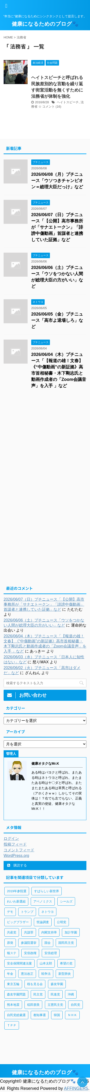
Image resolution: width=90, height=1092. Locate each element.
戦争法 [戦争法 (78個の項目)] (46, 974)
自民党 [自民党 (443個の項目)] (75, 1005)
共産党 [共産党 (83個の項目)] (11, 932)
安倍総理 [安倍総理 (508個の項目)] (50, 953)
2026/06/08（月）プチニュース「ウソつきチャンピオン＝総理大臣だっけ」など (57, 180)
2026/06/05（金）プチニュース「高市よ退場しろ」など (57, 320)
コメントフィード (19, 850)
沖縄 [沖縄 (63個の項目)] (71, 994)
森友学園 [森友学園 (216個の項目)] (57, 984)
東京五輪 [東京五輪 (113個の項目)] (13, 984)
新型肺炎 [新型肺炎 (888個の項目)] (64, 974)
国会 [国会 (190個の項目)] (47, 943)
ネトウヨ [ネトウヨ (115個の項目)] (47, 912)
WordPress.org (16, 856)
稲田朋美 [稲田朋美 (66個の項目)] (33, 1005)
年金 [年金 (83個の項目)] (10, 974)
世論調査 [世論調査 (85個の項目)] (42, 922)
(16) (58, 106)
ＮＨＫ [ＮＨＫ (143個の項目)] (72, 1015)
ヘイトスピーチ (68, 102)
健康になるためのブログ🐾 (45, 24)
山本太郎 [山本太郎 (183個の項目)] (46, 963)
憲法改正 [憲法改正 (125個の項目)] (27, 974)
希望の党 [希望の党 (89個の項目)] (66, 963)
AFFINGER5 (76, 1088)
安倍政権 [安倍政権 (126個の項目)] (30, 953)
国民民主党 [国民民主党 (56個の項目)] (66, 943)
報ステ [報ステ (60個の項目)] (11, 953)
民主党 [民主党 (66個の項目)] (38, 994)
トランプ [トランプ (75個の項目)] (27, 912)
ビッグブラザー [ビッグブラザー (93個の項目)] (18, 922)
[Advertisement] (45, 443)
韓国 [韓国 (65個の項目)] (57, 1015)
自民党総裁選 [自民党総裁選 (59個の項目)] (16, 1015)
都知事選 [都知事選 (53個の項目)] (39, 1015)
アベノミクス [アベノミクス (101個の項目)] (42, 901)
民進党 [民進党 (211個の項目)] (55, 994)
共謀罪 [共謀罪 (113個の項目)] (28, 932)
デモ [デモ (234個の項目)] (10, 912)
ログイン (11, 838)
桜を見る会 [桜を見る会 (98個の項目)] (35, 984)
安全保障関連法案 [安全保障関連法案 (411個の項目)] (19, 963)
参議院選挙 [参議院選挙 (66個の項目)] (28, 943)
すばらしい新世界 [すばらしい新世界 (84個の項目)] (46, 891)
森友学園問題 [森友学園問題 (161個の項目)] (16, 994)
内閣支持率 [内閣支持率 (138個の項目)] (49, 932)
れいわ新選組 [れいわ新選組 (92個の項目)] (16, 901)
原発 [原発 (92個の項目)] (10, 943)
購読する (17, 865)
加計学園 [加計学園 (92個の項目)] (71, 932)
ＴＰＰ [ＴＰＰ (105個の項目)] (11, 1025)
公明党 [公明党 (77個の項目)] (61, 922)
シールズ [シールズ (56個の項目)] (66, 901)
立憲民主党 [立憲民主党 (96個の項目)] (55, 1005)
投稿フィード (15, 844)
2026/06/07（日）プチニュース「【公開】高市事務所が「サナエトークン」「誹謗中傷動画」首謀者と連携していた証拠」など (57, 227)
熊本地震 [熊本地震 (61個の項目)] (13, 1005)
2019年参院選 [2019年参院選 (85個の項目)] (16, 891)
